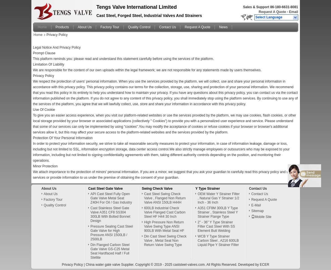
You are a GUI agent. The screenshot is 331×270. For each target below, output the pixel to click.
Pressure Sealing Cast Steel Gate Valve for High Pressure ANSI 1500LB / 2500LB (111, 232)
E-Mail (256, 205)
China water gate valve (103, 265)
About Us (85, 27)
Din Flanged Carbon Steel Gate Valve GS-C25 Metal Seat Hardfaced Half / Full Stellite (109, 251)
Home (42, 27)
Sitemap (257, 211)
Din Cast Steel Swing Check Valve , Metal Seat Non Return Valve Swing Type (165, 240)
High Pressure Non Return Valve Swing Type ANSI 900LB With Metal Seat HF (164, 226)
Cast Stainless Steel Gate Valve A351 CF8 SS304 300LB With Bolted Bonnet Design (110, 214)
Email (293, 12)
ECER (264, 265)
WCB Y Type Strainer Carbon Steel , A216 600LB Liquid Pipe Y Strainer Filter (218, 240)
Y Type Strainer (207, 189)
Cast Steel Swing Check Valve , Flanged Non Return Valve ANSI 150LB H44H (165, 198)
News (223, 27)
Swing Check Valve (157, 189)
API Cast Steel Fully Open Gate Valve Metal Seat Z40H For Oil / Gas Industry (111, 198)
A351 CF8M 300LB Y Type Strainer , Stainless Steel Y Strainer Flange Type (218, 212)
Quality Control (139, 27)
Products (62, 27)
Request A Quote (272, 12)
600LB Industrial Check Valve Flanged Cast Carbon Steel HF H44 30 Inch (165, 212)
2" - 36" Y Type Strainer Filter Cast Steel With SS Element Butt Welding (216, 226)
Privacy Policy (72, 265)
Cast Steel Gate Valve (105, 189)
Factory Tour (109, 27)
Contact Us (167, 27)
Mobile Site (261, 217)
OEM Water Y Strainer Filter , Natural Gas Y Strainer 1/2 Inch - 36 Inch (218, 198)
